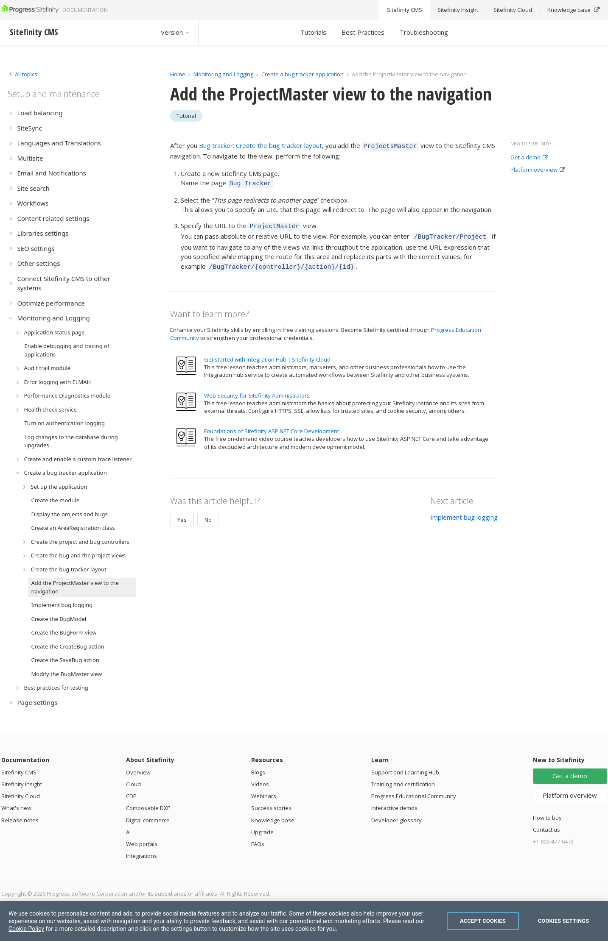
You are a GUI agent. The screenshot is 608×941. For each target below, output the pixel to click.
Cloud (133, 784)
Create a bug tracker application (302, 74)
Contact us (546, 829)
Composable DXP (148, 808)
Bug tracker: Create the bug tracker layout (260, 145)
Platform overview (537, 170)
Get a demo (529, 157)
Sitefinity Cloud (20, 796)
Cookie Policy (26, 928)
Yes (182, 513)
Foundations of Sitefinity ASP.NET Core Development (271, 425)
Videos (260, 784)
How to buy (547, 817)
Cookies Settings (563, 921)
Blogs (258, 772)
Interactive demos (394, 808)
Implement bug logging (464, 511)
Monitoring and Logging (223, 74)
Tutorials (313, 32)
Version (176, 32)
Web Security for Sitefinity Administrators (257, 389)
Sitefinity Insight (21, 784)
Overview (138, 772)
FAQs (257, 844)
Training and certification (403, 784)
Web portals (141, 844)
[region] (304, 921)
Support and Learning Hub (405, 772)
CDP (131, 796)
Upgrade (262, 832)
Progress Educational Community (413, 796)
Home (177, 74)
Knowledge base (272, 820)
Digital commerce (148, 820)
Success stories (271, 808)
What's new (16, 808)
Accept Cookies (483, 921)
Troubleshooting (424, 32)
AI (128, 832)
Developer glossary (396, 820)
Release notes (20, 820)
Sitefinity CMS (18, 772)
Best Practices (363, 32)
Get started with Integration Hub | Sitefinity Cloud (267, 353)
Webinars (263, 796)
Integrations (141, 856)
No (208, 513)
